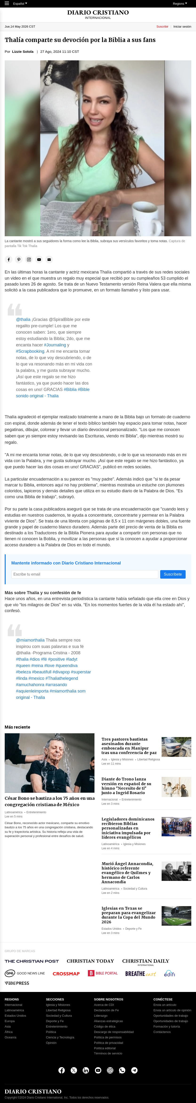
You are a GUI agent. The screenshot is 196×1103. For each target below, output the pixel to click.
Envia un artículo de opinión (172, 1010)
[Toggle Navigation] (6, 4)
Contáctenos (162, 1032)
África (8, 1032)
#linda (21, 678)
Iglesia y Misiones (122, 759)
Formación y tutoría (167, 1026)
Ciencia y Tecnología (60, 1037)
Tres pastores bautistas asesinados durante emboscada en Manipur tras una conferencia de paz (129, 746)
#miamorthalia (63, 691)
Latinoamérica (13, 812)
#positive (56, 659)
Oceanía (10, 1037)
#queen (23, 665)
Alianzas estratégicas (108, 1021)
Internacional (110, 799)
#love (49, 665)
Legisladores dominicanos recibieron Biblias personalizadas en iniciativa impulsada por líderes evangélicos (128, 828)
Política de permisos (108, 1037)
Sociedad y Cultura (135, 888)
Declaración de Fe (106, 1010)
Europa (10, 1021)
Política (51, 1032)
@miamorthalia (30, 640)
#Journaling (55, 345)
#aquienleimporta (32, 691)
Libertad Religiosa (148, 759)
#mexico (36, 678)
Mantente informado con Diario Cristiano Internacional (66, 563)
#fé (44, 659)
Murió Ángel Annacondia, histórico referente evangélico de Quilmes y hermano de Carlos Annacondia (127, 872)
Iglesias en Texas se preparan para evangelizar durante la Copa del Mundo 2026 (129, 915)
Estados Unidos (111, 928)
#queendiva (67, 665)
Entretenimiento (36, 812)
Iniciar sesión (182, 26)
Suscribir (162, 26)
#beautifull (41, 672)
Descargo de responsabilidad (114, 1032)
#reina (37, 665)
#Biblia (70, 389)
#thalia (22, 659)
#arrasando (56, 684)
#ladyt (71, 659)
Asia (104, 759)
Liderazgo (100, 1015)
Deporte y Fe (133, 928)
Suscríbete (173, 574)
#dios (35, 659)
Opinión (51, 1043)
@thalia (23, 319)
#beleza (23, 672)
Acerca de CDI (104, 1005)
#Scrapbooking (30, 351)
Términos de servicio (108, 1053)
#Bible (84, 389)
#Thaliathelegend (61, 678)
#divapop (61, 672)
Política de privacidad (108, 1043)
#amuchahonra (30, 684)
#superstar (81, 672)
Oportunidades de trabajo (171, 1015)
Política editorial (105, 1048)
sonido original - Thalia (37, 396)
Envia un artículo (165, 1005)
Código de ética (104, 1026)
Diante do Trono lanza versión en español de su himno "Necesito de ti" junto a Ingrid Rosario (126, 786)
